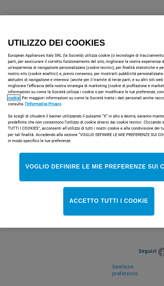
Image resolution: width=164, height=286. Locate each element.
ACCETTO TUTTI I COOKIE (108, 201)
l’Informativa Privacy (43, 103)
